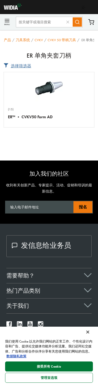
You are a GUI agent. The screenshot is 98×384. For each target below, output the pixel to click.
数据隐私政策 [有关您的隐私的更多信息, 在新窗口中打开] (16, 356)
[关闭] (87, 332)
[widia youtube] (30, 325)
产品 (7, 40)
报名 (83, 207)
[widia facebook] (9, 325)
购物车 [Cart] (91, 22)
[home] (11, 8)
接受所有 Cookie (49, 366)
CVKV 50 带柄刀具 (62, 40)
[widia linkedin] (19, 325)
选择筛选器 (21, 66)
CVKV (39, 40)
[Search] (77, 22)
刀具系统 (23, 40)
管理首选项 (49, 378)
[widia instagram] (40, 325)
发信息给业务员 (41, 245)
